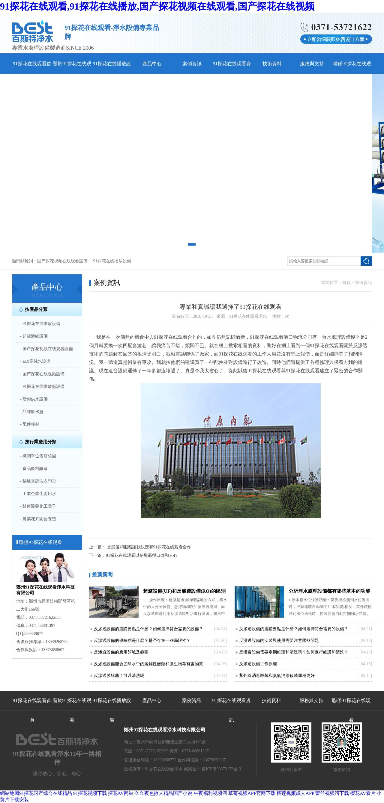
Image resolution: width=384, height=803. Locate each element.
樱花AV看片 (363, 793)
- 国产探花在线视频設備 (42, 374)
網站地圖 (9, 793)
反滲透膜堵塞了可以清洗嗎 (119, 675)
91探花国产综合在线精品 (45, 793)
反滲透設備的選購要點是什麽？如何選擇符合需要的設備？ (293, 629)
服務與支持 (312, 63)
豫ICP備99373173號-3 (221, 769)
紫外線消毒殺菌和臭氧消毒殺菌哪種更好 (277, 675)
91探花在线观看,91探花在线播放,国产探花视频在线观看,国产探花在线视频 (157, 6)
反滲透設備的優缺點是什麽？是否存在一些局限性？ (142, 640)
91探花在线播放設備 (112, 261)
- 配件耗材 (29, 424)
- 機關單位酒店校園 (38, 456)
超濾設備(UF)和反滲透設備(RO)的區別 (184, 591)
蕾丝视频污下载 (332, 793)
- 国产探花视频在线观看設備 (46, 349)
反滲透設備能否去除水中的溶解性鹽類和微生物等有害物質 (148, 664)
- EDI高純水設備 (35, 361)
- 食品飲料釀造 (34, 468)
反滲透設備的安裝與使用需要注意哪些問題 (279, 640)
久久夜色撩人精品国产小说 (163, 793)
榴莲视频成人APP (295, 793)
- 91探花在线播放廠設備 (42, 386)
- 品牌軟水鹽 (32, 411)
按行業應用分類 (40, 441)
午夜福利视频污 (210, 793)
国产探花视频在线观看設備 (62, 261)
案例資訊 (192, 63)
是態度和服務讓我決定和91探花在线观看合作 (149, 547)
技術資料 (272, 63)
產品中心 (152, 63)
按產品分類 (36, 309)
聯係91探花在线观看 (351, 710)
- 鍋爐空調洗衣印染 (38, 481)
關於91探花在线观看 (72, 710)
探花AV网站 (121, 793)
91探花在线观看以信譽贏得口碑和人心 (141, 555)
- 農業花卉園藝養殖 (38, 519)
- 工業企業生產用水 (38, 494)
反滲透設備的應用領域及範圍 (121, 652)
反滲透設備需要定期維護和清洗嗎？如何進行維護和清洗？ (293, 652)
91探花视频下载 (90, 793)
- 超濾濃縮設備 (34, 336)
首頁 (346, 282)
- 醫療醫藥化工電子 (38, 506)
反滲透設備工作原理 (258, 664)
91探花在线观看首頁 (32, 710)
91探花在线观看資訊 (231, 710)
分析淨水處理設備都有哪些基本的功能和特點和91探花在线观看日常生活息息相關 (329, 592)
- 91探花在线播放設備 (40, 323)
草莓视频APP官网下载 (251, 793)
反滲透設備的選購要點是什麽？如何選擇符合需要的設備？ (148, 629)
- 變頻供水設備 (34, 399)
